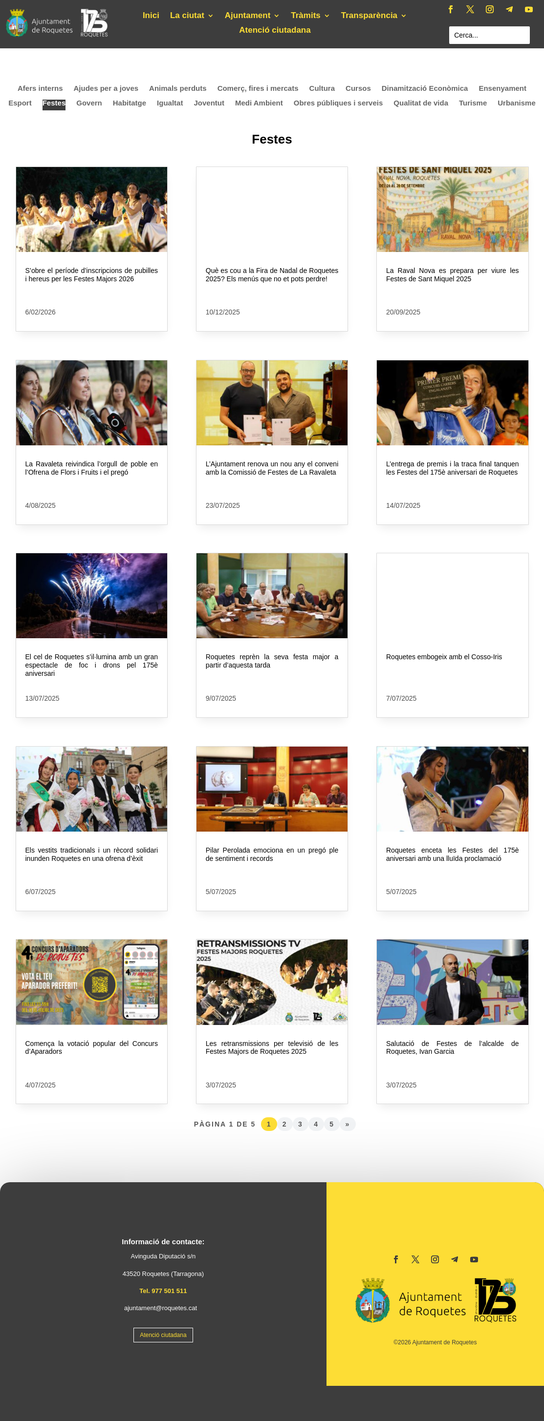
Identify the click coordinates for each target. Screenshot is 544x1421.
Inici (151, 16)
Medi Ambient (259, 103)
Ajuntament (248, 16)
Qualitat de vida (420, 103)
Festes (54, 103)
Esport (20, 103)
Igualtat (170, 103)
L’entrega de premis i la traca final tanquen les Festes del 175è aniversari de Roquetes (452, 468)
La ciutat (187, 16)
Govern (89, 103)
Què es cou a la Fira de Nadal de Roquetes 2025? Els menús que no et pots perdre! (272, 275)
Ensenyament (502, 88)
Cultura (322, 88)
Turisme (473, 103)
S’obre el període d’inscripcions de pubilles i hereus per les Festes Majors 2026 (91, 275)
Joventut (209, 103)
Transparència (369, 16)
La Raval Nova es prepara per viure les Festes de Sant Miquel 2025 (452, 275)
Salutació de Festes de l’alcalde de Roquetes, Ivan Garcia (452, 1048)
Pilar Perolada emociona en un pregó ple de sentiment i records (272, 854)
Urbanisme (517, 103)
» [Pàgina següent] (348, 1124)
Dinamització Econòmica (425, 88)
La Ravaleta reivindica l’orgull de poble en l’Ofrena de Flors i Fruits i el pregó (91, 468)
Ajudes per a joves (106, 88)
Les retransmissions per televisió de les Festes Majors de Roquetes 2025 (272, 1048)
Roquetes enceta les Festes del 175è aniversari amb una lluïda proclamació (452, 854)
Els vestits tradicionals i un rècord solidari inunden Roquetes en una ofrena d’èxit (91, 854)
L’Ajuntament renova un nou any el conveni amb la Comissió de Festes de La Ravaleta (272, 468)
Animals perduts (178, 88)
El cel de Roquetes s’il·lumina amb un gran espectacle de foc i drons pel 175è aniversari (91, 665)
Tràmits (305, 16)
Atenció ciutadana (274, 31)
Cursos (358, 88)
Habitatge (129, 103)
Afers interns (40, 88)
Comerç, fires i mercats (258, 88)
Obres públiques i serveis (338, 103)
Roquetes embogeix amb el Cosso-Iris (444, 657)
